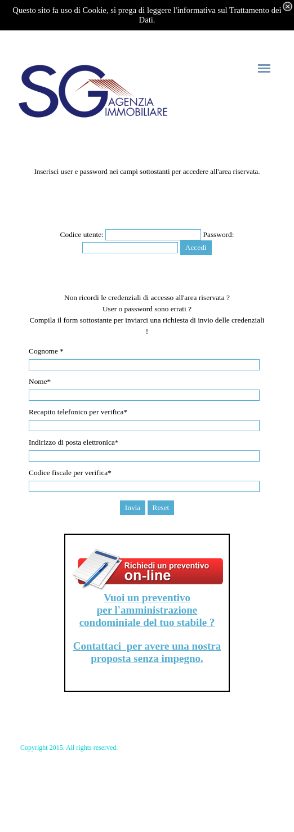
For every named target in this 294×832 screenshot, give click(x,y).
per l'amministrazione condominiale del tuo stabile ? (147, 616)
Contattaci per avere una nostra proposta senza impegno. (147, 652)
